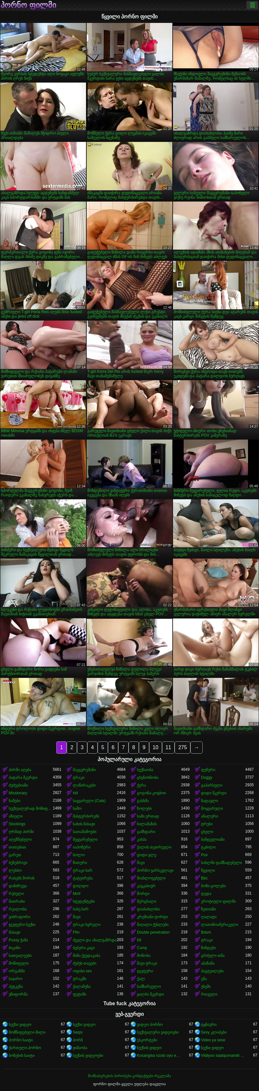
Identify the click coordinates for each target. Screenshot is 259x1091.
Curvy (142, 948)
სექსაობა (145, 770)
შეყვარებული (85, 839)
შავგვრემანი (84, 770)
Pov (204, 855)
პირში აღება (20, 770)
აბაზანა (208, 963)
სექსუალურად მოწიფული (31, 808)
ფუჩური (208, 770)
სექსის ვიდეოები (88, 1055)
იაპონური (82, 847)
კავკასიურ (146, 886)
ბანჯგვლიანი (213, 839)
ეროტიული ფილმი (218, 901)
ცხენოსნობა (147, 777)
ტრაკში (79, 979)
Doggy (206, 777)
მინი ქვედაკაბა (86, 955)
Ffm (76, 932)
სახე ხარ (81, 909)
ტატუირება (83, 878)
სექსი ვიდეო (20, 1024)
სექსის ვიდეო (149, 1048)
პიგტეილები (212, 971)
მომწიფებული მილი (27, 1032)
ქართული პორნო (25, 1048)
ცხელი (207, 831)
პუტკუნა (16, 986)
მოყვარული (212, 808)
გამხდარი (146, 831)
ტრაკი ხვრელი (87, 924)
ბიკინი (14, 948)
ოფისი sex (82, 971)
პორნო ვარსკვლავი (155, 870)
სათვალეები (20, 955)
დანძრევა (18, 886)
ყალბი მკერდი (150, 994)
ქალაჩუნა (82, 986)
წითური (80, 862)
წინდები (208, 948)
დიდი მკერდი (213, 793)
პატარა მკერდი (23, 777)
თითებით (17, 847)
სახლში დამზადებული (221, 862)
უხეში (206, 986)
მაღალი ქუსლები (152, 924)
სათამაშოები (84, 831)
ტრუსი (207, 824)
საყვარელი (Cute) (89, 800)
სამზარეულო (149, 986)
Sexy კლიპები (213, 1032)
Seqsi (77, 1032)
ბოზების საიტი (21, 1055)
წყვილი (208, 870)
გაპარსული (211, 785)
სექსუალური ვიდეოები (157, 1032)
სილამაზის (147, 824)
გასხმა (143, 800)
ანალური (209, 816)
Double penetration (153, 932)
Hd (75, 793)
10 (155, 747)
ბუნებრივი (18, 862)
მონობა (143, 955)
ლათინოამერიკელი (219, 924)
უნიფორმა (18, 994)
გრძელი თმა (213, 955)
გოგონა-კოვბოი (151, 793)
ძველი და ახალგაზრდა (95, 940)
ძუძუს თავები (84, 963)
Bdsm (206, 932)
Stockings (17, 824)
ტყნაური (208, 1024)
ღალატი (208, 917)
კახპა (142, 839)
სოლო (79, 855)
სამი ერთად (148, 816)
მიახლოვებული (151, 878)
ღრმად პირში (21, 831)
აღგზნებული (20, 839)
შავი (141, 862)
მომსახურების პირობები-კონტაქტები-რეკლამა (129, 1076)
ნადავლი (209, 800)
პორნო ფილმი (28, 5)
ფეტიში (79, 994)
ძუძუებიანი (18, 785)
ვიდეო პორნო (150, 1024)
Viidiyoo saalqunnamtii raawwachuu (223, 1055)
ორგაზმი (17, 971)
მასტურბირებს (86, 816)
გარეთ (15, 855)
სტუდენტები (84, 901)
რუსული (16, 893)
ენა (204, 979)
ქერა (141, 785)
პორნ (78, 1040)
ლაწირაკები (84, 785)
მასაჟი (14, 932)
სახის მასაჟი (84, 824)
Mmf (76, 893)
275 (182, 747)
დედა (206, 893)
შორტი (143, 893)
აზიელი (16, 816)
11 (168, 747)
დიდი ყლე (146, 855)
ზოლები (144, 808)
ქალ (141, 979)
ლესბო (15, 870)
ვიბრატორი (19, 917)
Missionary (18, 793)
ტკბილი (208, 847)
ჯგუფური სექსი (22, 924)
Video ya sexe (213, 1040)
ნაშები (14, 800)
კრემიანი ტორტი (152, 917)
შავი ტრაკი (147, 963)
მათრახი (17, 901)
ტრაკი (78, 777)
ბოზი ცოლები (213, 886)
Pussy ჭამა (18, 940)
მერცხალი (146, 901)
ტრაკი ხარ (82, 870)
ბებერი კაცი (84, 948)
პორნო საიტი (21, 1040)
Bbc (204, 878)
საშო (77, 808)
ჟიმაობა (80, 1048)
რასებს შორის (21, 878)
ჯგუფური (145, 971)
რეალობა (18, 909)
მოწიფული (19, 963)
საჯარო (15, 979)
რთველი (209, 994)
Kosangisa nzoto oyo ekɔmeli (159, 1055)
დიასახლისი (148, 909)
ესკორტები (147, 1040)
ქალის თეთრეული (154, 847)
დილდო (80, 886)
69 (139, 940)
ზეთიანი (208, 909)
